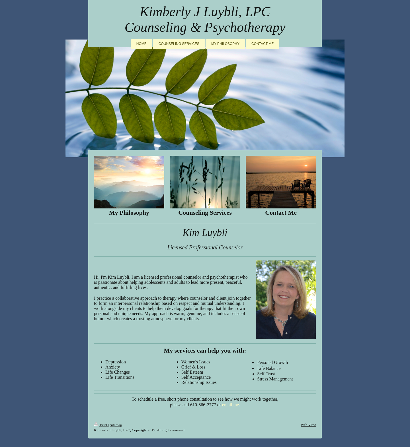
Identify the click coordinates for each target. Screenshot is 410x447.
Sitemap (116, 425)
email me (230, 404)
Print (101, 425)
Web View (308, 425)
